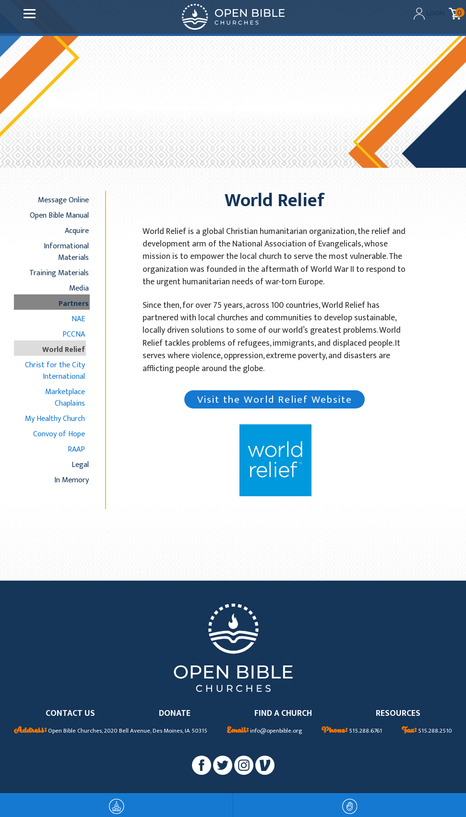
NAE (78, 319)
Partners (74, 303)
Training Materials (59, 273)
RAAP (76, 449)
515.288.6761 (352, 731)
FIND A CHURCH (283, 713)
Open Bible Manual (59, 215)
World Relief (63, 349)
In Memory (71, 480)
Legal (80, 464)
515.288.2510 (427, 731)
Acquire (77, 230)
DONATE (175, 713)
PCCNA (73, 334)
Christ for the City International (55, 371)
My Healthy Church (55, 418)
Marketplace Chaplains (65, 397)
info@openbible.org (264, 731)
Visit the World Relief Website (274, 399)
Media (79, 288)
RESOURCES (398, 713)
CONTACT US (70, 713)
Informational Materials (66, 252)
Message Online (63, 200)
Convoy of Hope (59, 434)
